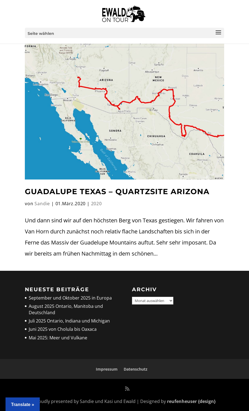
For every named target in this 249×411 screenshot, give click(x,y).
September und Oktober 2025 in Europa (70, 298)
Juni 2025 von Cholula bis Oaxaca (63, 329)
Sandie (42, 204)
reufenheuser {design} (191, 401)
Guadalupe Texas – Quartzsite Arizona (117, 191)
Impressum (107, 369)
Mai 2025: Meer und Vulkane (58, 338)
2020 (96, 204)
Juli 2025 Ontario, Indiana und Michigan (69, 321)
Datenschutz (135, 369)
